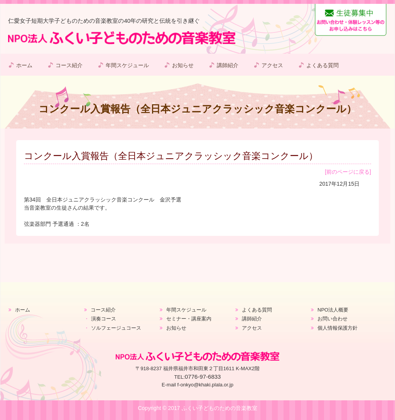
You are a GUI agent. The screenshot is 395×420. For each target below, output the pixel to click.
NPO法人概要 (332, 310)
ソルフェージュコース (116, 328)
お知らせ (183, 65)
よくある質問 (322, 65)
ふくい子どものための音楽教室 (219, 408)
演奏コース (103, 319)
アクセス (272, 65)
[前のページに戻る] (348, 172)
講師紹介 (227, 65)
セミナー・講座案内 (188, 319)
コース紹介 (69, 65)
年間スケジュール (127, 65)
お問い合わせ (332, 319)
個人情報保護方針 (337, 328)
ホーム (24, 65)
